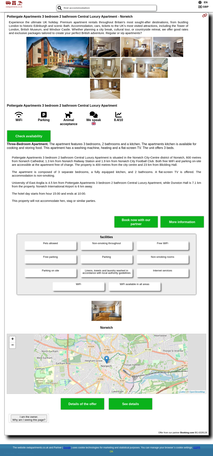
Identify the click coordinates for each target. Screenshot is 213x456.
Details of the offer (82, 404)
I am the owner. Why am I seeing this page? (28, 418)
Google (67, 447)
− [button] (12, 345)
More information (182, 222)
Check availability (28, 136)
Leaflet (182, 392)
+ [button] (12, 339)
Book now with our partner (136, 221)
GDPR (196, 447)
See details (130, 404)
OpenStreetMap (197, 392)
